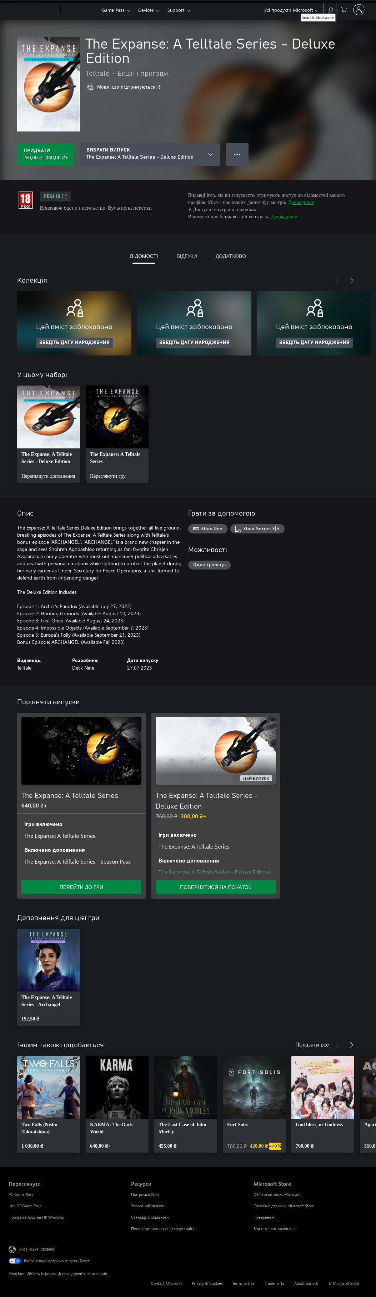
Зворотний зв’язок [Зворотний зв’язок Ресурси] (147, 1205)
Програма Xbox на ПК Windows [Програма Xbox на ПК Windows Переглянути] (36, 1217)
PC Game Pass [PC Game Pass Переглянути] (21, 1194)
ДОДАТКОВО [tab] (231, 256)
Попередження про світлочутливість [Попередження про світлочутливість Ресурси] (164, 1228)
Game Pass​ (113, 10)
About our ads (306, 1283)
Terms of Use (243, 1283)
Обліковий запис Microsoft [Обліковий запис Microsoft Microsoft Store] (277, 1194)
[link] (48, 434)
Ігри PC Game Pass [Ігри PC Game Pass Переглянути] (25, 1205)
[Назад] (337, 280)
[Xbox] (80, 10)
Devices (146, 10)
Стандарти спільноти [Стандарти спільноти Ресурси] (150, 1217)
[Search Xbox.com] (330, 9)
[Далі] (352, 280)
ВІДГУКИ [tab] (186, 256)
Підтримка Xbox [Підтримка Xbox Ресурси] (145, 1194)
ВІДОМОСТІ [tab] (144, 256)
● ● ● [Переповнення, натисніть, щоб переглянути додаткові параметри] (237, 154)
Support (175, 10)
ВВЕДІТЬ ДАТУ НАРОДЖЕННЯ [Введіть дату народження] (74, 342)
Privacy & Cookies (207, 1283)
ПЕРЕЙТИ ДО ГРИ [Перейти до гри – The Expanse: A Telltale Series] (81, 887)
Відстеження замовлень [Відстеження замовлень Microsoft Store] (275, 1228)
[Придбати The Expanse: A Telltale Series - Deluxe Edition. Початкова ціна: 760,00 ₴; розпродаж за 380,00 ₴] (45, 154)
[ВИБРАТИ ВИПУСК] (150, 154)
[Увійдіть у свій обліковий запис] (358, 9)
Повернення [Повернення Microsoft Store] (265, 1217)
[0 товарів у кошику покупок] (344, 9)
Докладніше (301, 202)
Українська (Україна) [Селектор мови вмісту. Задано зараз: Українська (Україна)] (37, 1249)
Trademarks (274, 1283)
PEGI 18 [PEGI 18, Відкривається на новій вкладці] (55, 196)
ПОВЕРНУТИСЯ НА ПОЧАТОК (215, 887)
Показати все (312, 1044)
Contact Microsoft (166, 1283)
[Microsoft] (33, 10)
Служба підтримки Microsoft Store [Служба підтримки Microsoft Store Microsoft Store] (284, 1205)
